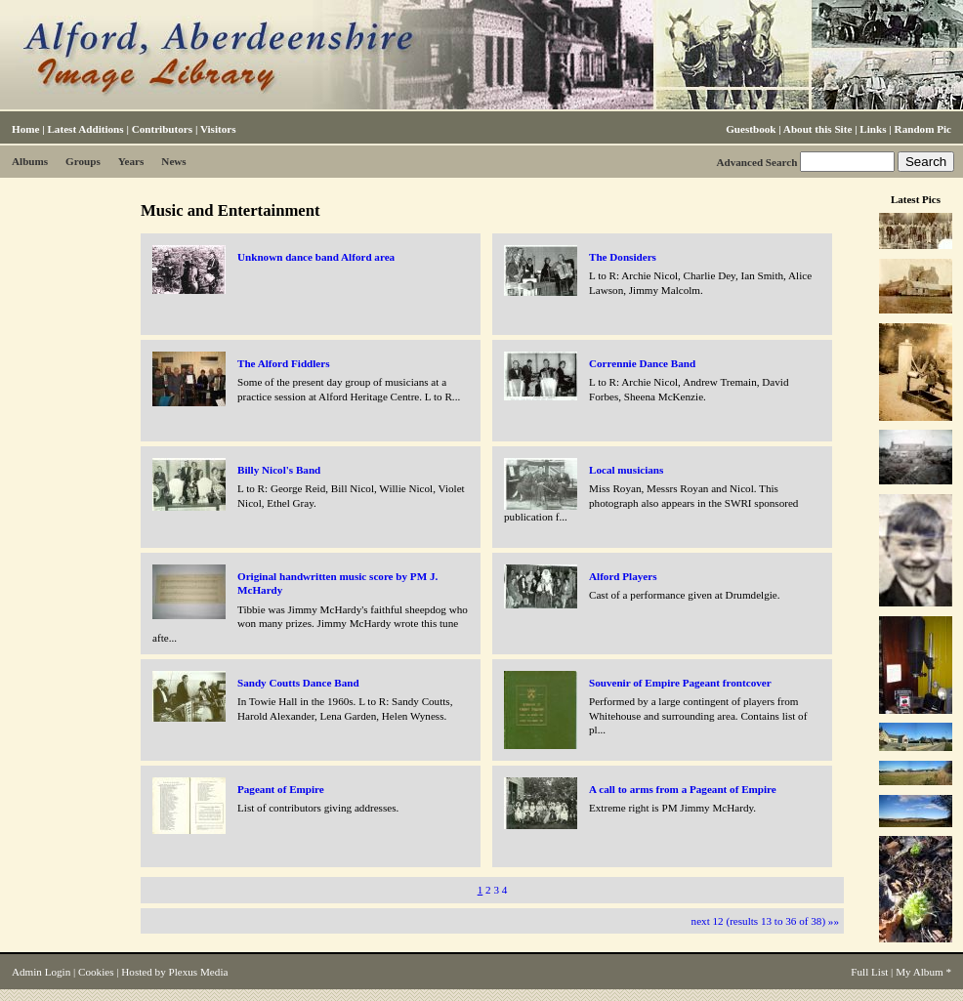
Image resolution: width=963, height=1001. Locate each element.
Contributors (162, 129)
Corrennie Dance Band (642, 363)
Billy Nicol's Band (278, 470)
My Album (919, 972)
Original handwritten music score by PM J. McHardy (337, 583)
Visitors (218, 129)
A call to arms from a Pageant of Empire (682, 789)
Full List (869, 972)
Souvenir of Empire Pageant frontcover (680, 682)
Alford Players (623, 576)
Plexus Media (199, 972)
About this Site (817, 129)
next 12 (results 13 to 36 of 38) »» (765, 921)
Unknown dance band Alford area (316, 257)
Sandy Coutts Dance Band (298, 682)
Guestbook (750, 129)
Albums (30, 161)
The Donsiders (622, 257)
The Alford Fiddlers (283, 363)
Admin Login (41, 972)
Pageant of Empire (280, 789)
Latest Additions (85, 129)
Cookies (95, 972)
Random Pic (923, 129)
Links (872, 129)
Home (25, 129)
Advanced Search (756, 162)
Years (131, 161)
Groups (83, 161)
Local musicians (626, 470)
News (173, 161)
